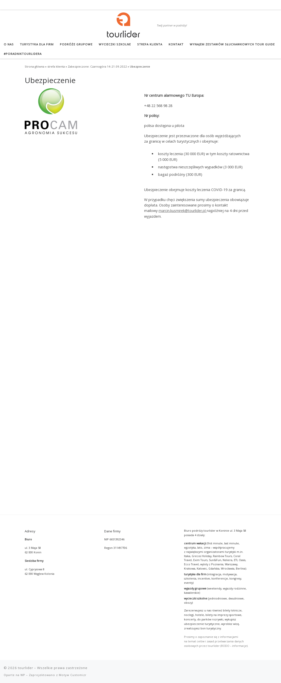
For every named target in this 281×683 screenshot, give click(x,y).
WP (22, 412)
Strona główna (34, 66)
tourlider (25, 404)
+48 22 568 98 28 (158, 105)
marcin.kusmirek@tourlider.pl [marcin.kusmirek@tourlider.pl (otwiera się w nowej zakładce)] (183, 210)
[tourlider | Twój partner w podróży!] (123, 24)
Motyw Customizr (73, 412)
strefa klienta (56, 66)
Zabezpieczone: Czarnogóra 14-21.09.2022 (97, 66)
